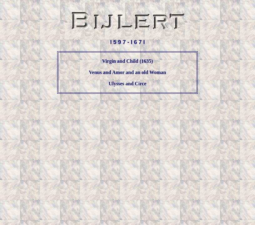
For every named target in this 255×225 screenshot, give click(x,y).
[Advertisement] (127, 113)
